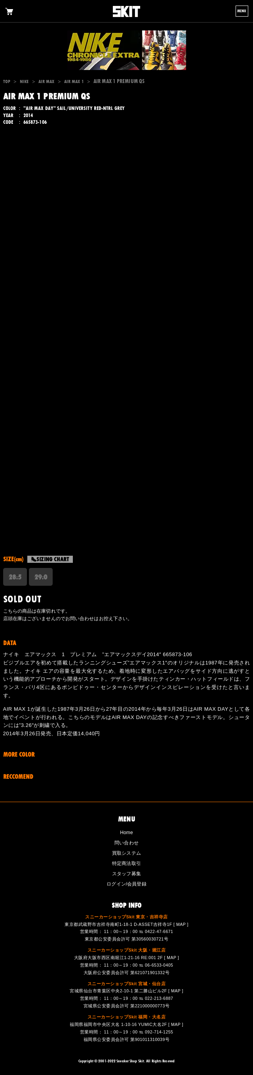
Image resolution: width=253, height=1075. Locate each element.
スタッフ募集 (126, 873)
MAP (181, 924)
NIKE (24, 81)
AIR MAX (46, 81)
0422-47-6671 (159, 931)
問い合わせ (126, 843)
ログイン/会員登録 (126, 884)
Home (126, 832)
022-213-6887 (159, 998)
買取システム (126, 853)
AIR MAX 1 (74, 81)
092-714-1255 (159, 1032)
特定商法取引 (126, 863)
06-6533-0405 (159, 965)
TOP (6, 81)
